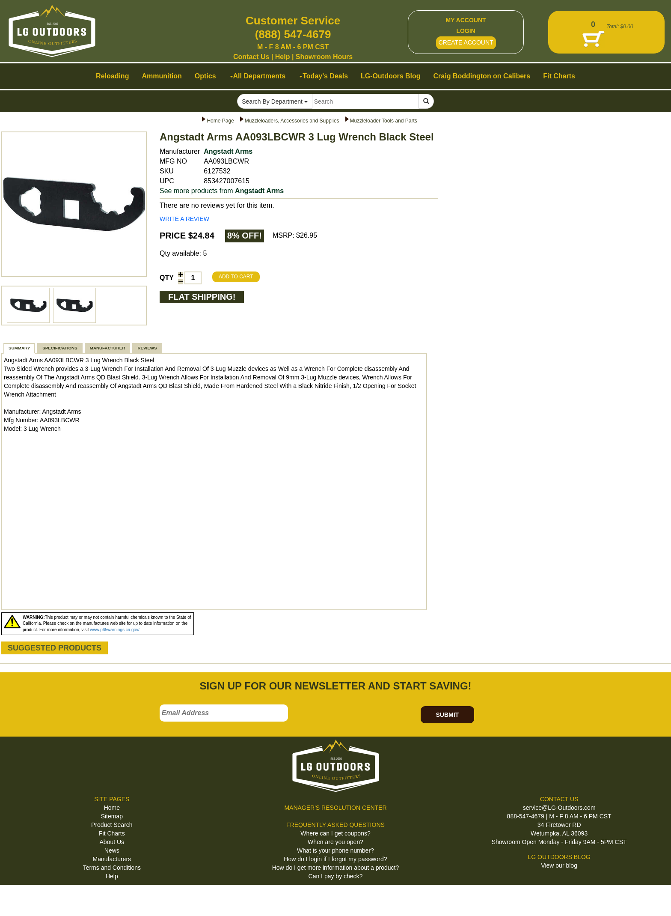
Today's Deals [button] (323, 76)
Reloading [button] (112, 76)
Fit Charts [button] (559, 76)
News (111, 850)
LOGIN (465, 30)
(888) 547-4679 (293, 34)
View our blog (559, 865)
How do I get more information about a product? (335, 867)
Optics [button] (205, 76)
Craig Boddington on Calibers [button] (482, 76)
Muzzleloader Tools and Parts (383, 121)
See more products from (222, 190)
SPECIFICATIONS (59, 348)
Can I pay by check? (336, 876)
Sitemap (112, 816)
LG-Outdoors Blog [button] (391, 76)
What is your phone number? (335, 850)
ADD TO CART (236, 277)
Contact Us (251, 56)
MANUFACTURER (107, 348)
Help (282, 56)
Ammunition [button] (161, 76)
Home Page (220, 121)
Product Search (112, 824)
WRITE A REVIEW (184, 218)
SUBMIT (447, 714)
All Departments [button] (258, 76)
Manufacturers (112, 859)
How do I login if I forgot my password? (335, 859)
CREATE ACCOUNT (466, 42)
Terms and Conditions (112, 867)
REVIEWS (147, 348)
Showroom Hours (324, 56)
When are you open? (335, 841)
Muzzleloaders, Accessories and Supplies (292, 121)
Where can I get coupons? (335, 833)
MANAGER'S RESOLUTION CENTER (335, 807)
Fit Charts (112, 833)
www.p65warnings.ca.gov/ (115, 629)
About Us (112, 841)
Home (112, 807)
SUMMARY (19, 348)
